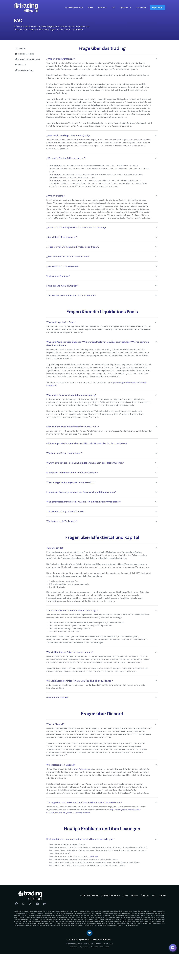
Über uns (102, 7)
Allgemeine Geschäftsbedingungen (80, 943)
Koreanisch (104, 947)
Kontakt (162, 895)
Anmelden (141, 7)
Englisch (73, 947)
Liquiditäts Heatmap (73, 7)
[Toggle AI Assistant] (173, 948)
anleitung (94, 856)
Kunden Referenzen (111, 895)
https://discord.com (83, 769)
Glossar (134, 895)
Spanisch (84, 947)
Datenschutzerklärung (104, 943)
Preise (90, 7)
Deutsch (94, 947)
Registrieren (157, 7)
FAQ (113, 7)
